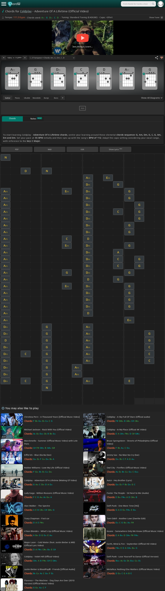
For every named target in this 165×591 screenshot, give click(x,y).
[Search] (152, 4)
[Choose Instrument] (63, 98)
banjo (46, 98)
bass (56, 98)
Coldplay (26, 11)
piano (17, 98)
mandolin (37, 98)
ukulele (27, 98)
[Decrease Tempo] (3, 58)
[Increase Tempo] (25, 58)
